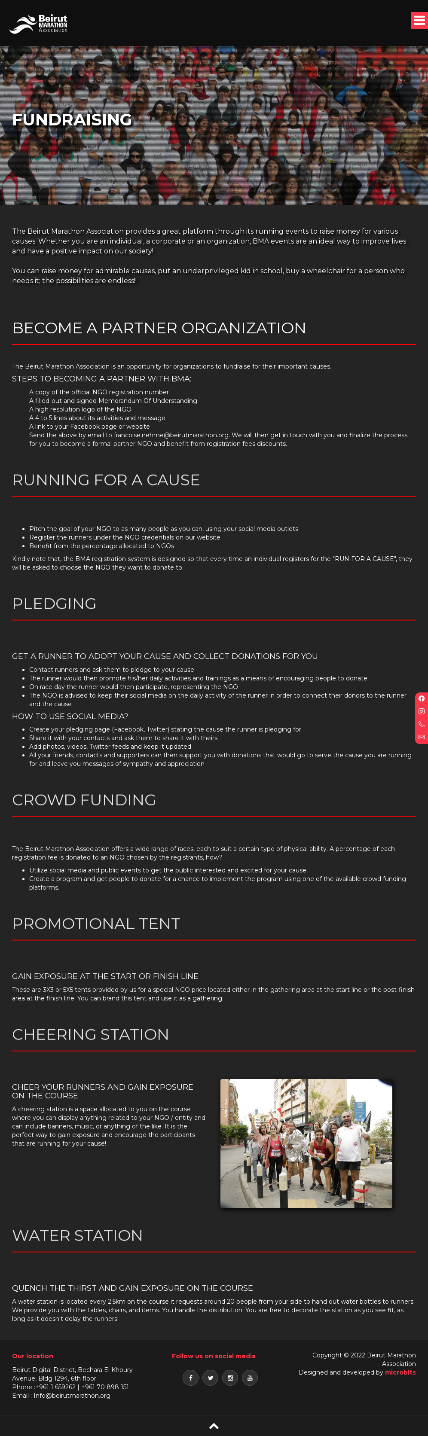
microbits (400, 1372)
